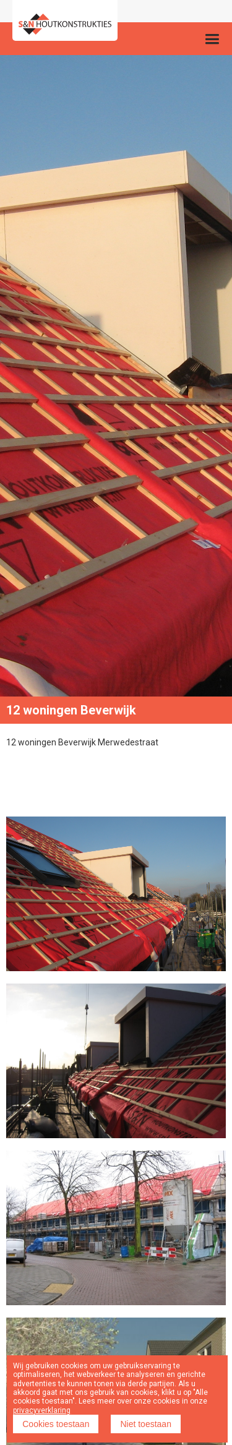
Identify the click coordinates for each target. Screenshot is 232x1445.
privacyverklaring (42, 1410)
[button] (212, 38)
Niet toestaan (145, 1424)
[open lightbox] (116, 894)
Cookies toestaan (55, 1424)
